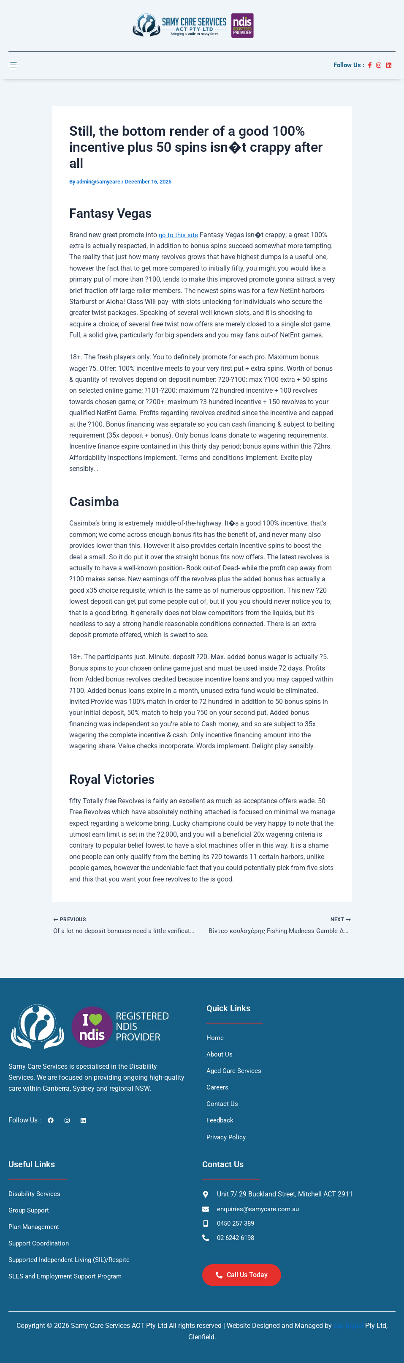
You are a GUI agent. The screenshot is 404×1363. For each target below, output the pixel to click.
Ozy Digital (348, 1326)
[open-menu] (13, 65)
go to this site (179, 235)
